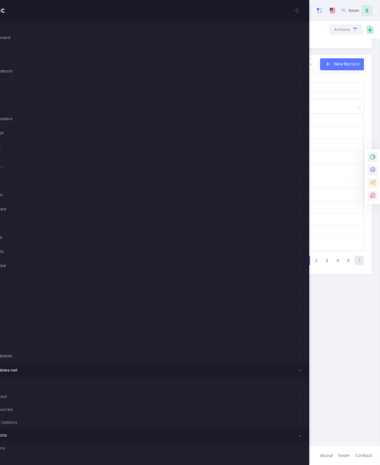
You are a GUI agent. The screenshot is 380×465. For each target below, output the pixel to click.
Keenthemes (121, 455)
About (326, 455)
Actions (342, 29)
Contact (363, 455)
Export (299, 90)
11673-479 (117, 350)
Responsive (251, 29)
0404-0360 (117, 300)
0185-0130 (117, 226)
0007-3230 (117, 156)
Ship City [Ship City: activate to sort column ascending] (166, 136)
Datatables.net (192, 29)
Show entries (125, 113)
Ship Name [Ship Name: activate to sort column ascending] (199, 136)
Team (344, 455)
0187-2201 (117, 245)
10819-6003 (118, 325)
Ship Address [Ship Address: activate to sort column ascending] (235, 136)
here (122, 66)
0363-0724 (117, 271)
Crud (166, 29)
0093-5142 (117, 204)
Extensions (224, 29)
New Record (346, 90)
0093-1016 (117, 178)
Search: (314, 113)
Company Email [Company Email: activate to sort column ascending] (275, 136)
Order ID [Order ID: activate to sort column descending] (111, 136)
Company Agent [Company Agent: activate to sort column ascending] (343, 136)
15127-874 (117, 376)
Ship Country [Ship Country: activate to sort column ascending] (140, 136)
